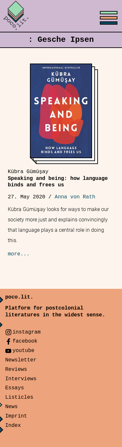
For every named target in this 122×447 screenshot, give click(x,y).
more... (19, 254)
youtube (23, 351)
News (11, 407)
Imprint (16, 416)
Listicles (19, 397)
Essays (14, 388)
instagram (26, 332)
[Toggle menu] (61, 16)
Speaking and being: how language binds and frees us (58, 178)
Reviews (16, 369)
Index (13, 426)
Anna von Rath (75, 197)
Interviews (20, 379)
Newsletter (20, 360)
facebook (24, 341)
